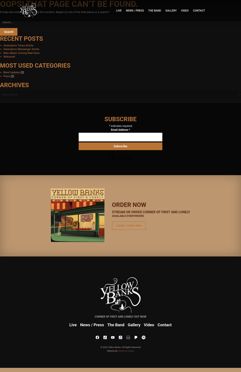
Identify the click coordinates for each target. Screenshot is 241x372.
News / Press (135, 10)
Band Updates (11, 72)
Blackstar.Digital (126, 351)
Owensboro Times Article (18, 45)
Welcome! (9, 56)
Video (185, 10)
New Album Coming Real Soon (21, 53)
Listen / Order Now (129, 225)
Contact (199, 10)
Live (119, 10)
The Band (154, 10)
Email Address (120, 129)
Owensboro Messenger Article (21, 49)
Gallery (171, 10)
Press (6, 76)
